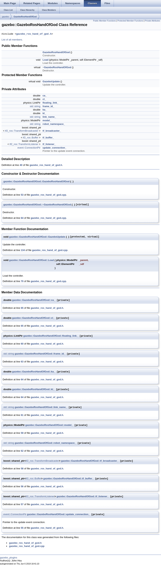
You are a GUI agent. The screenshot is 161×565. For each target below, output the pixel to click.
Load (45, 59)
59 (22, 433)
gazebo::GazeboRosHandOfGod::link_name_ (41, 407)
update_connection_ (54, 147)
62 (22, 450)
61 (22, 415)
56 (22, 486)
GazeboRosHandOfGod (25, 16)
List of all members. (12, 39)
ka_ (45, 109)
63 (22, 361)
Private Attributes (152, 21)
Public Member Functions (104, 21)
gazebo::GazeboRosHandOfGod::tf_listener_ (83, 496)
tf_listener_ (49, 144)
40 (21, 165)
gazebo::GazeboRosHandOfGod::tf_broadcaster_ (89, 461)
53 (22, 194)
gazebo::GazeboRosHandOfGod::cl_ (33, 318)
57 (22, 504)
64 (22, 218)
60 (22, 343)
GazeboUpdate (51, 81)
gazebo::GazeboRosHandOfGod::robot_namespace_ (45, 443)
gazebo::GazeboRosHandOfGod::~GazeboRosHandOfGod (37, 204)
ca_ (45, 95)
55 (22, 527)
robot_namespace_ (54, 124)
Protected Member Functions (130, 21)
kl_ (44, 113)
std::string (35, 106)
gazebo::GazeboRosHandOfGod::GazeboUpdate (37, 236)
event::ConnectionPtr (29, 147)
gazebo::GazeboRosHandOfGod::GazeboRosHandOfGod (36, 181)
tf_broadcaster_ (52, 130)
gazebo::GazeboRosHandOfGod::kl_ (33, 389)
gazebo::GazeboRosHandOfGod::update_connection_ (58, 514)
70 (22, 281)
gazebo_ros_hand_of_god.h (33, 34)
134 (23, 250)
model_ (47, 120)
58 (22, 468)
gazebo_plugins (8, 557)
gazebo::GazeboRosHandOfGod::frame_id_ (40, 353)
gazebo (5, 16)
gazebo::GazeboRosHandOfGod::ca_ (33, 300)
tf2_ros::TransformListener (24, 144)
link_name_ (49, 116)
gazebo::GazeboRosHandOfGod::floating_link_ (50, 336)
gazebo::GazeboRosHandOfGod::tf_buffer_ (68, 478)
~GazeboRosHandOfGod (57, 67)
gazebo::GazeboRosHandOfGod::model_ (49, 425)
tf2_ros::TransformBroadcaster (21, 130)
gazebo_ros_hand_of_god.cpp (48, 194)
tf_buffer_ (48, 137)
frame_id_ (48, 106)
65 (22, 308)
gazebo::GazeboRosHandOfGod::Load (31, 260)
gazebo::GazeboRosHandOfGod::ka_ (33, 371)
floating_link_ (50, 102)
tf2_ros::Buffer (30, 137)
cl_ (44, 99)
